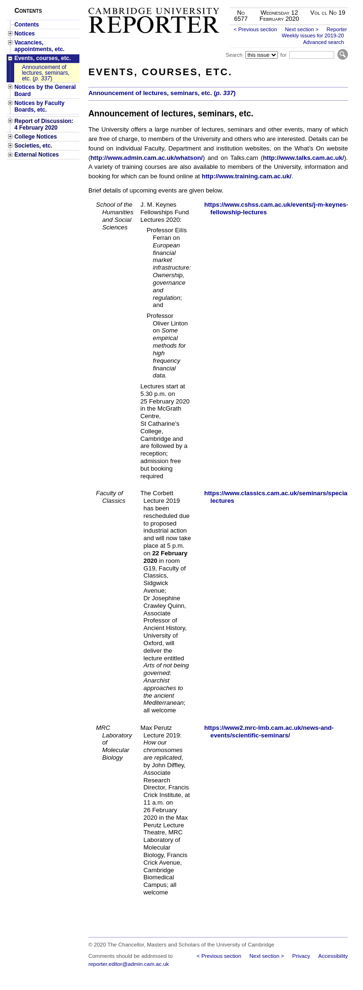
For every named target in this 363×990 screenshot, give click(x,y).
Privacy (301, 956)
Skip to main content (323, 3)
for (283, 55)
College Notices (35, 136)
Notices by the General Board (45, 90)
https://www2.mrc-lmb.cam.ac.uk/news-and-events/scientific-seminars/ (269, 731)
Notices (24, 33)
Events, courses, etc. (42, 58)
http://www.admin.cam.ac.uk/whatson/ (146, 157)
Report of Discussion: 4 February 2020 (43, 124)
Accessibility (333, 956)
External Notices (36, 154)
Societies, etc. (33, 145)
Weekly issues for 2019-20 (313, 35)
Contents (26, 24)
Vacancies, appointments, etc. (39, 46)
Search (233, 55)
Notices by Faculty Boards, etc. (39, 106)
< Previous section (255, 29)
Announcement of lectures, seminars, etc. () (45, 73)
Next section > (302, 29)
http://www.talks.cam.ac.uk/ (303, 157)
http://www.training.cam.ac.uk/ (247, 176)
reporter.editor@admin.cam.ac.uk (128, 964)
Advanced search (323, 42)
